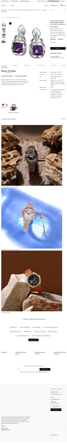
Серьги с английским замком (23, 335)
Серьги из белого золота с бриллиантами (41, 335)
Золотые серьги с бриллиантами (50, 327)
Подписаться (45, 369)
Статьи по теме (8, 119)
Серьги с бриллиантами (25, 327)
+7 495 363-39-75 (15, 1)
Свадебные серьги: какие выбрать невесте (10, 249)
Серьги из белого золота (15, 331)
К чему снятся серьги (5, 312)
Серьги (2, 17)
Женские (15, 17)
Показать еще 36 (33, 340)
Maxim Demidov (8, 17)
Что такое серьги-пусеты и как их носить (10, 187)
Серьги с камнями (36, 327)
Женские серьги (27, 331)
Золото (19, 17)
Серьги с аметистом (52, 331)
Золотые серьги (13, 327)
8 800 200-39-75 (5, 1)
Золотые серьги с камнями (39, 331)
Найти (65, 10)
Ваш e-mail (52, 42)
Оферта (3, 425)
